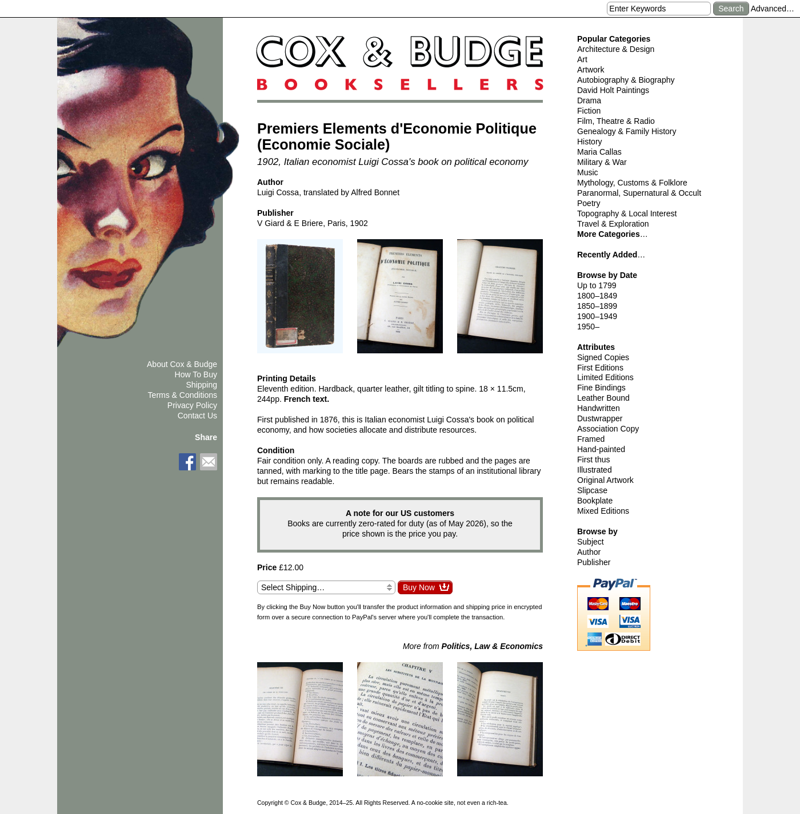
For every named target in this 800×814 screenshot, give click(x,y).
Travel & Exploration (613, 223)
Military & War (602, 162)
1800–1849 (597, 295)
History (589, 141)
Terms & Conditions (182, 395)
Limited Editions (605, 377)
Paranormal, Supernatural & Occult (639, 193)
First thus (593, 459)
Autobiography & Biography (625, 79)
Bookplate (595, 500)
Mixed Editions (603, 510)
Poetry (588, 203)
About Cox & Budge (182, 364)
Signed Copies (603, 357)
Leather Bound (603, 397)
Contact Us (197, 415)
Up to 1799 (597, 285)
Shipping (202, 384)
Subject (590, 541)
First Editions (600, 367)
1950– (588, 326)
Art (582, 59)
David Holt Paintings (613, 90)
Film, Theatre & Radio (616, 121)
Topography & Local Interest (627, 213)
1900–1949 (597, 316)
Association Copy (608, 428)
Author (589, 552)
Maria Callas (599, 151)
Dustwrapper (599, 418)
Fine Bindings (601, 387)
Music (587, 172)
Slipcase (592, 490)
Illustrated (594, 469)
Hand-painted (601, 449)
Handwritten (598, 408)
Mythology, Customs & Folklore (632, 182)
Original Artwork (605, 480)
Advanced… (772, 8)
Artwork (590, 69)
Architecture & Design (615, 49)
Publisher (593, 562)
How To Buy (196, 374)
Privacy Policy (192, 405)
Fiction (589, 110)
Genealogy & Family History (627, 131)
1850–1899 (597, 306)
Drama (589, 100)
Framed (591, 439)
